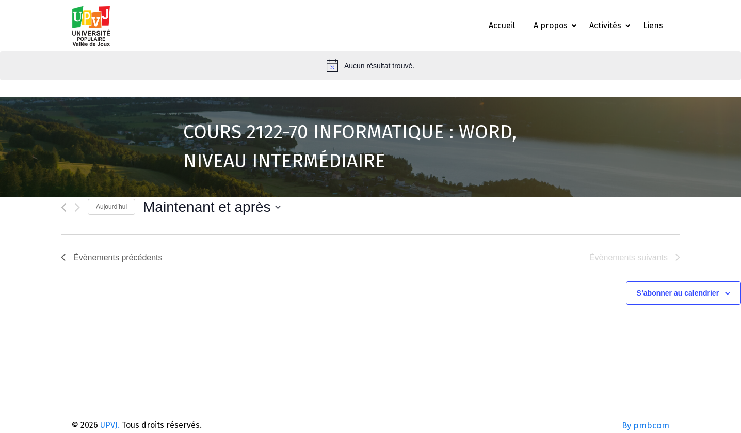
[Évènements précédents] (64, 207)
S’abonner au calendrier (678, 293)
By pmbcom (645, 425)
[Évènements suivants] (77, 207)
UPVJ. (110, 425)
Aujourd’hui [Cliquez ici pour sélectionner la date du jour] (111, 206)
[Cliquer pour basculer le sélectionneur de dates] (212, 207)
